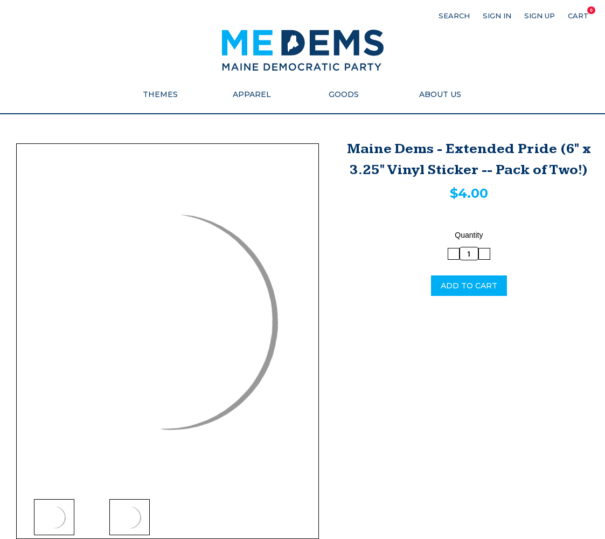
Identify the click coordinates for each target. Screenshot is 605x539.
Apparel (257, 94)
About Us (440, 94)
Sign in (497, 15)
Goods (348, 94)
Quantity (469, 235)
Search (454, 15)
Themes (165, 94)
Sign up (539, 15)
